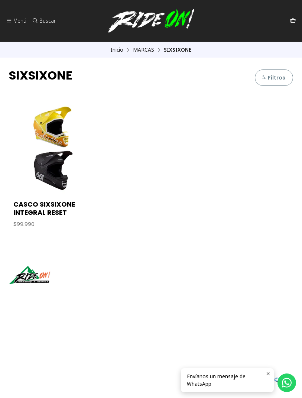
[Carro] (293, 21)
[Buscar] (43, 21)
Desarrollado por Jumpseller (117, 383)
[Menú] (16, 21)
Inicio (117, 49)
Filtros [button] (273, 77)
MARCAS (143, 49)
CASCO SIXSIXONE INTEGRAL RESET (44, 208)
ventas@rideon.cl (33, 333)
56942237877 (29, 343)
